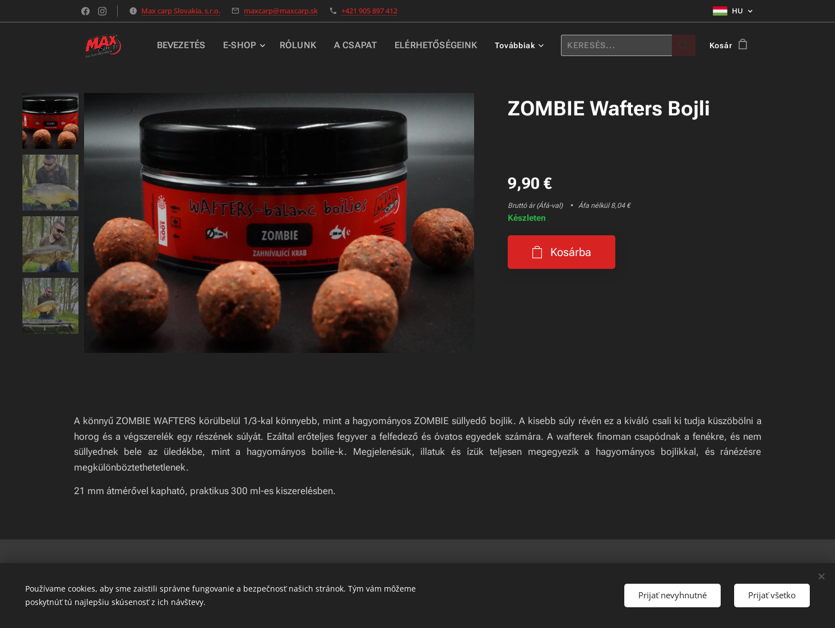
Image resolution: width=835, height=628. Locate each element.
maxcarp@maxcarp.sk (281, 11)
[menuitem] (200, 45)
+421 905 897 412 (369, 11)
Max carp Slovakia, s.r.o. (180, 11)
